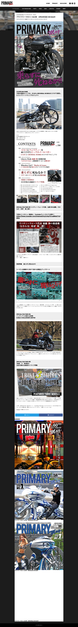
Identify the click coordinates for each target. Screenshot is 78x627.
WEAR (40, 8)
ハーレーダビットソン (31, 19)
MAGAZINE (63, 3)
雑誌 (26, 19)
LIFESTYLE (51, 8)
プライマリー (22, 19)
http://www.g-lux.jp (20, 139)
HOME (48, 3)
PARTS (34, 8)
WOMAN (58, 8)
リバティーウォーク (43, 19)
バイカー (37, 19)
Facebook (51, 415)
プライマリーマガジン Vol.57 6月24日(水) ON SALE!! (26, 570)
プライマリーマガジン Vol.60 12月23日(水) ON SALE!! (26, 470)
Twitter (27, 415)
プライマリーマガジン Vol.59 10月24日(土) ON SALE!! (26, 620)
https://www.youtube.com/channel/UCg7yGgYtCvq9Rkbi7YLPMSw (38, 217)
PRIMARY (55, 3)
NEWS (64, 8)
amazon (18, 409)
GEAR (45, 8)
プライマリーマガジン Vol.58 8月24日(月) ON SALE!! (26, 520)
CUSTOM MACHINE (26, 8)
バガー (18, 19)
